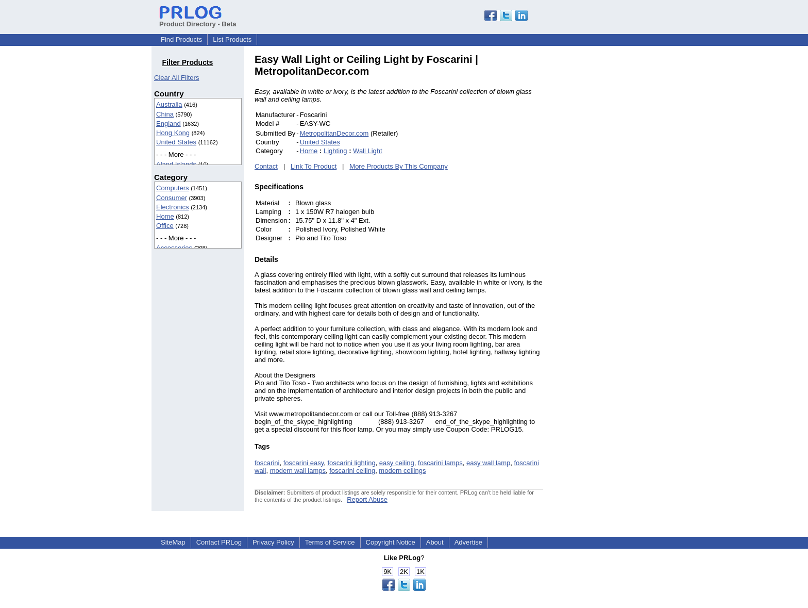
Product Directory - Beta (198, 20)
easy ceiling (396, 463)
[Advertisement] (612, 208)
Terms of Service (330, 542)
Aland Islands (176, 164)
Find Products (181, 39)
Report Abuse (367, 499)
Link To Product (313, 166)
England (168, 123)
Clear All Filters (176, 77)
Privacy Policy (273, 542)
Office (165, 225)
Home (165, 216)
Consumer (171, 198)
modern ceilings (402, 470)
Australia (169, 104)
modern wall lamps (298, 470)
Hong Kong (173, 133)
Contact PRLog (219, 542)
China (165, 114)
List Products (232, 39)
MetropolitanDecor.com (334, 133)
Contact (266, 166)
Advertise (468, 542)
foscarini (267, 463)
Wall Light (367, 151)
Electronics (172, 207)
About (435, 542)
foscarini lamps (440, 463)
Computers (172, 188)
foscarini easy (303, 463)
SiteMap (173, 542)
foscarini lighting (351, 463)
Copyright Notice (390, 542)
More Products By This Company (398, 166)
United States (176, 142)
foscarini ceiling (352, 470)
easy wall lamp (488, 463)
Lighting (335, 151)
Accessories (174, 248)
